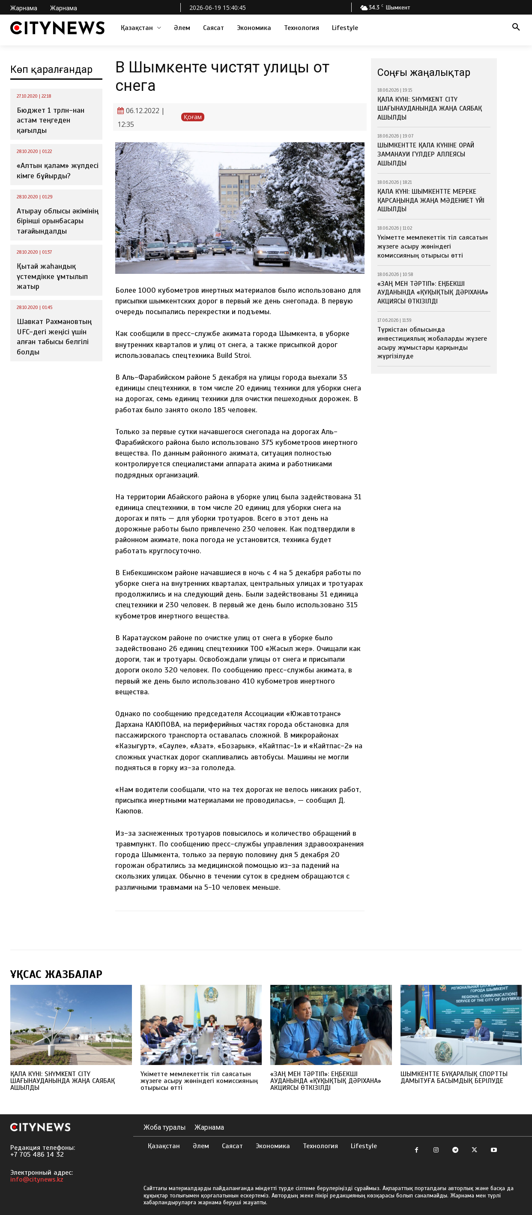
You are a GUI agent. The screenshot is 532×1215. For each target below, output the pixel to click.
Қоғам (192, 117)
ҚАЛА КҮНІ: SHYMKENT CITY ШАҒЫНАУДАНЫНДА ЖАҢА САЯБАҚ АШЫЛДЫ (429, 108)
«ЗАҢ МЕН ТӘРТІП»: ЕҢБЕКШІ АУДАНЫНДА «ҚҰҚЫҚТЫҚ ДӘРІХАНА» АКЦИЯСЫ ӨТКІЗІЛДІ (432, 292)
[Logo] (57, 28)
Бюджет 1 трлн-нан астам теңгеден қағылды (50, 120)
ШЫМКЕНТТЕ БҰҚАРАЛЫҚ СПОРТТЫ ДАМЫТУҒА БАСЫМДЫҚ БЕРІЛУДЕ (454, 1077)
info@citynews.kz (36, 1179)
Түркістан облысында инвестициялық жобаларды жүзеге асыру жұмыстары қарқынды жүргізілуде (432, 342)
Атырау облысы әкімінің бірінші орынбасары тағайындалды (58, 221)
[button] (516, 27)
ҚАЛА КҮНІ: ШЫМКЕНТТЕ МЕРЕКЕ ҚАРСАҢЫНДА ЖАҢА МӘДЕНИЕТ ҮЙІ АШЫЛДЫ (430, 200)
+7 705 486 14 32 (37, 1154)
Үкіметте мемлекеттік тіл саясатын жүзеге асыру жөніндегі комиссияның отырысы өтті (432, 246)
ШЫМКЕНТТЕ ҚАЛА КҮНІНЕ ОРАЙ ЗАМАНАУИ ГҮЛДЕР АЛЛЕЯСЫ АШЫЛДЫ (425, 154)
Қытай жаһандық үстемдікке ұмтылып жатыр (52, 276)
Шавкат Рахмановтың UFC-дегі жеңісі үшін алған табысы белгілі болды (54, 336)
